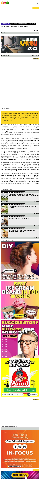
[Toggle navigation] (35, 3)
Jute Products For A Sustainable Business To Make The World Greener (22, 231)
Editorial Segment (9, 426)
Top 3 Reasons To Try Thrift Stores (19, 218)
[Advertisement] (20, 16)
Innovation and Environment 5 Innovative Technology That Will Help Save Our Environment (24, 195)
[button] (37, 3)
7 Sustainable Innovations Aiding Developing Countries (22, 207)
